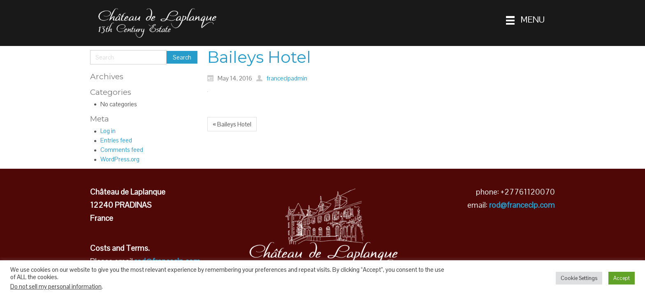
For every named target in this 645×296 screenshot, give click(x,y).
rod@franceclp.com (522, 205)
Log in (108, 131)
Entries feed (116, 140)
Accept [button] (621, 278)
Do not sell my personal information (56, 286)
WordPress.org (119, 159)
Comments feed (121, 150)
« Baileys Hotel (232, 124)
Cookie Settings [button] (579, 278)
